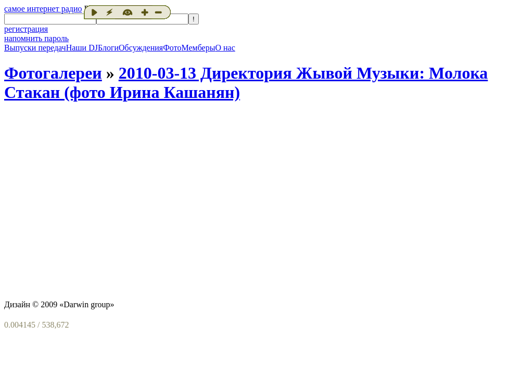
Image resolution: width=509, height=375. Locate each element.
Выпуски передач (35, 47)
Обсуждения (141, 47)
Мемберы (198, 47)
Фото (172, 47)
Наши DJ (82, 47)
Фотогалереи (53, 73)
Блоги (108, 47)
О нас (225, 47)
